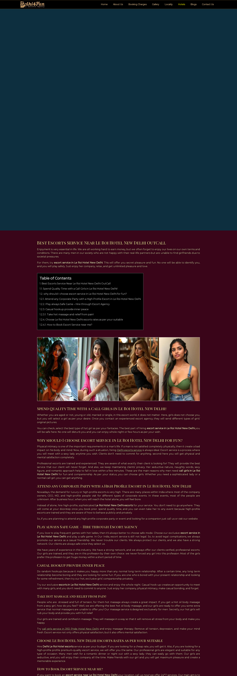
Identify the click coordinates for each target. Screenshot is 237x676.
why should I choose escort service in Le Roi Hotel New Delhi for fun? (85, 180)
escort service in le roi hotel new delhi (170, 608)
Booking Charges (137, 4)
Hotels (181, 4)
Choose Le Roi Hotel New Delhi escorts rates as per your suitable (84, 205)
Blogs (193, 4)
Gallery (155, 4)
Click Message (183, 649)
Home (104, 4)
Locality (169, 4)
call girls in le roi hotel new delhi (63, 608)
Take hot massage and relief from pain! (70, 200)
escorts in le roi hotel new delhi (115, 608)
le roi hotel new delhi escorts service (146, 618)
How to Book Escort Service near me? (69, 211)
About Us (118, 4)
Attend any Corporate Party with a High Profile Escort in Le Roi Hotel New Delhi (93, 185)
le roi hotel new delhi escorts (58, 618)
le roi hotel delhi (185, 618)
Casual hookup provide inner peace (67, 195)
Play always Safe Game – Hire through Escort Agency (78, 190)
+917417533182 (183, 645)
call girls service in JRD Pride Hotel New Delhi (70, 515)
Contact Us (208, 4)
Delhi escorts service (129, 336)
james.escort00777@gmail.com (190, 653)
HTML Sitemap (112, 645)
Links (106, 653)
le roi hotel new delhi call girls (100, 618)
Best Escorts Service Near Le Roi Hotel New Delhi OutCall (76, 169)
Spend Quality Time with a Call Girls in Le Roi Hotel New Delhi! (80, 175)
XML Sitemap (111, 649)
